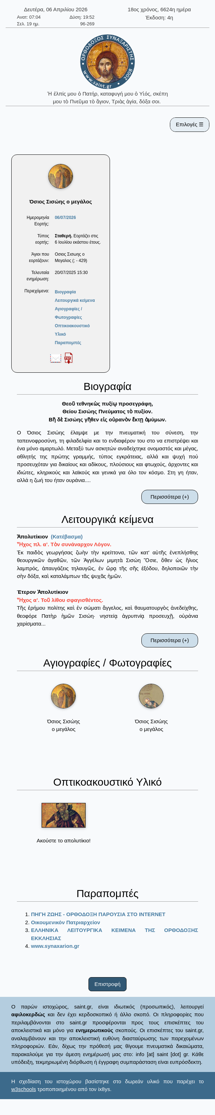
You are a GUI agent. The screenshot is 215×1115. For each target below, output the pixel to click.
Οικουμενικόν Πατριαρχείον (65, 922)
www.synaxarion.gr (55, 946)
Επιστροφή (107, 984)
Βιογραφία (65, 292)
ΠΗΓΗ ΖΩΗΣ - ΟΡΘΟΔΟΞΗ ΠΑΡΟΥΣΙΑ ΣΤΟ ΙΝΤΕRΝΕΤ (98, 914)
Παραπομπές (68, 342)
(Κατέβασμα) (66, 537)
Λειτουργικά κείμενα (75, 300)
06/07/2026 (65, 217)
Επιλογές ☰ (189, 124)
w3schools (23, 1089)
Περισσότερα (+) (169, 497)
